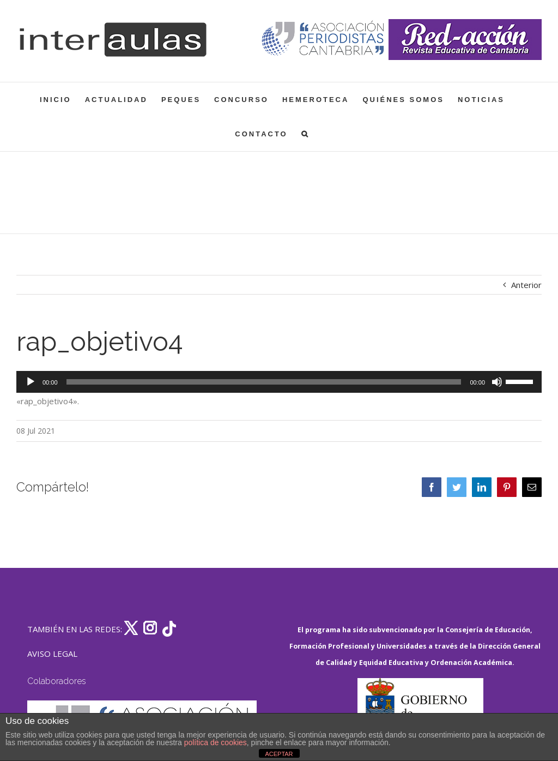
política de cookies (215, 742)
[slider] (264, 382)
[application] (279, 382)
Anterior (526, 284)
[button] (305, 134)
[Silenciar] (497, 381)
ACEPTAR (279, 754)
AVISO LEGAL (52, 653)
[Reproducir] (30, 381)
